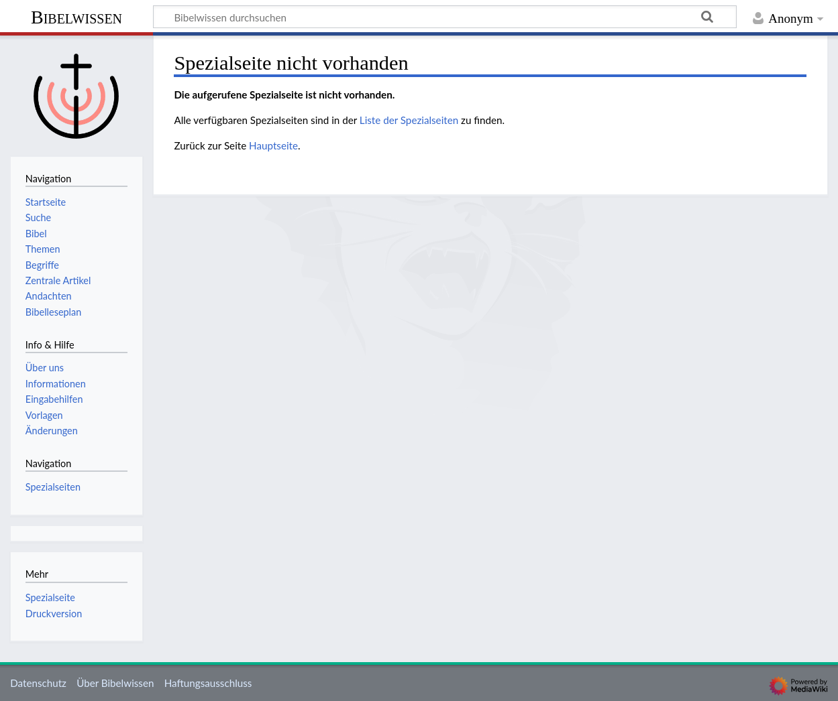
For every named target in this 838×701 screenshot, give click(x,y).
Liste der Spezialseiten (409, 120)
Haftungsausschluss (208, 683)
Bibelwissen (76, 17)
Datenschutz (38, 683)
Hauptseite (273, 145)
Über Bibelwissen (115, 683)
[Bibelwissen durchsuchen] (445, 16)
